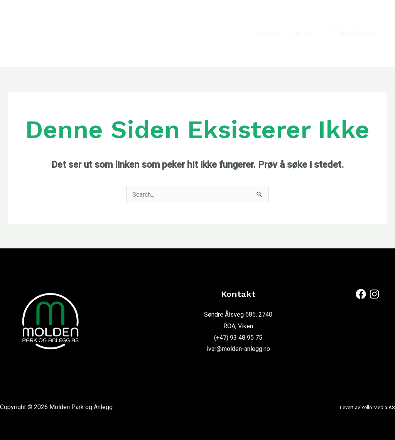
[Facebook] (361, 294)
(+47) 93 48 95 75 (238, 337)
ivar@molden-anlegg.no (238, 348)
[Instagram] (374, 294)
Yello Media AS (378, 407)
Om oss (303, 33)
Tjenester (267, 33)
